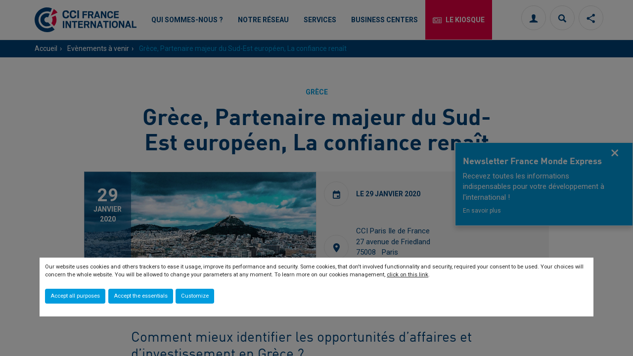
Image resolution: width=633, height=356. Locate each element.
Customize (195, 296)
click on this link (407, 274)
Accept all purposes (75, 296)
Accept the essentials (141, 296)
